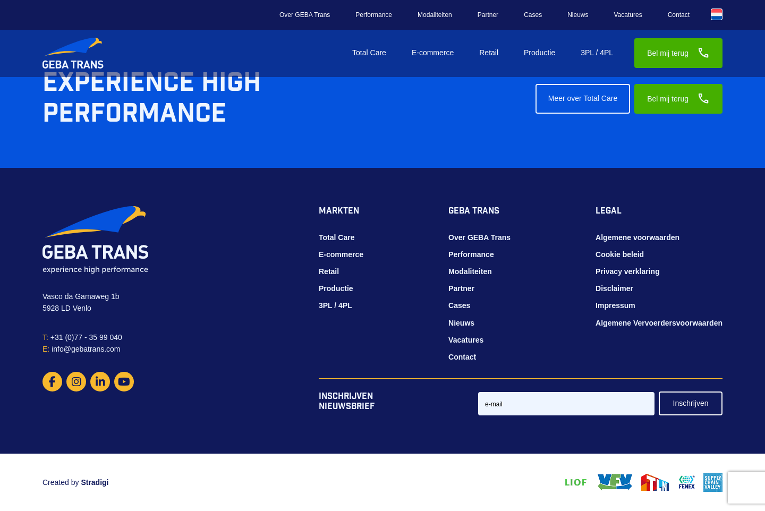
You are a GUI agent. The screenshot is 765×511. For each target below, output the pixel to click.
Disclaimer (614, 288)
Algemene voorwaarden (637, 237)
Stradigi (94, 482)
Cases (533, 15)
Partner (488, 15)
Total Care (369, 52)
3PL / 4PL (597, 52)
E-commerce (433, 52)
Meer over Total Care (582, 98)
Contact (679, 15)
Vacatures (628, 15)
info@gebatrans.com (81, 349)
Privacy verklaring (628, 271)
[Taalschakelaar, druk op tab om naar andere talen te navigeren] (716, 14)
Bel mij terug (678, 53)
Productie (539, 52)
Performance (373, 15)
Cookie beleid (620, 254)
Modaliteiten (435, 15)
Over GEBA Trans (304, 15)
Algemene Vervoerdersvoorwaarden (659, 323)
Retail (488, 52)
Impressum (615, 305)
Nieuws (577, 15)
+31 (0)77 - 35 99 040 (82, 337)
